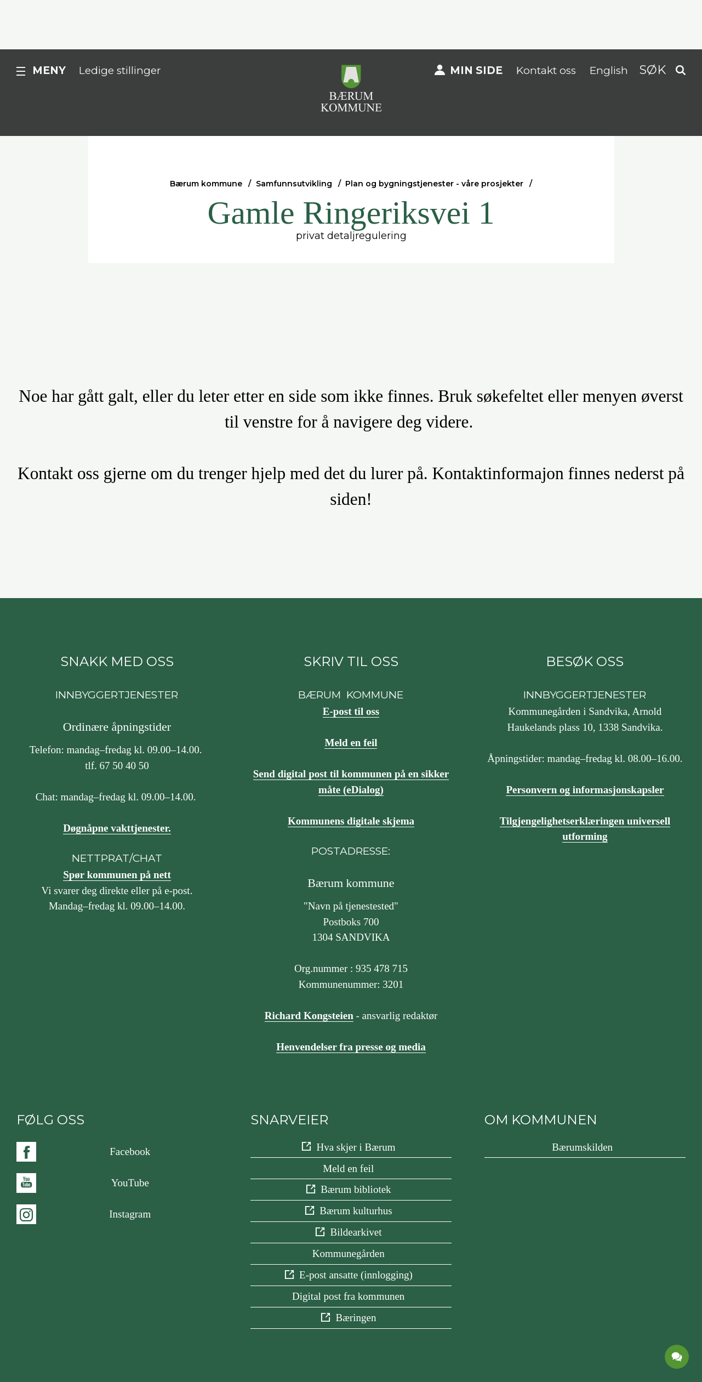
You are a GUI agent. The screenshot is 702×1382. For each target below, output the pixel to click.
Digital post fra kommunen (348, 1296)
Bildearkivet (356, 1232)
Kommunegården (348, 1253)
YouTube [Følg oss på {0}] (130, 1182)
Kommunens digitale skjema (351, 821)
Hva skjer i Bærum (355, 1147)
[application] (677, 1357)
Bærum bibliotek (356, 1189)
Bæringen (356, 1317)
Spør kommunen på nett (117, 874)
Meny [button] (49, 70)
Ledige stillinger (120, 70)
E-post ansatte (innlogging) (356, 1275)
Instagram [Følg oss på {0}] (130, 1214)
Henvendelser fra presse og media (351, 1047)
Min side (476, 70)
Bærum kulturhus (355, 1210)
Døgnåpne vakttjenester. (117, 828)
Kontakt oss (546, 70)
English (609, 70)
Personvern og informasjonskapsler (585, 789)
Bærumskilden (582, 1147)
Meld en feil (350, 742)
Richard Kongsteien (309, 1015)
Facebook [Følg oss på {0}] (130, 1151)
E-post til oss (351, 711)
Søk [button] (653, 69)
